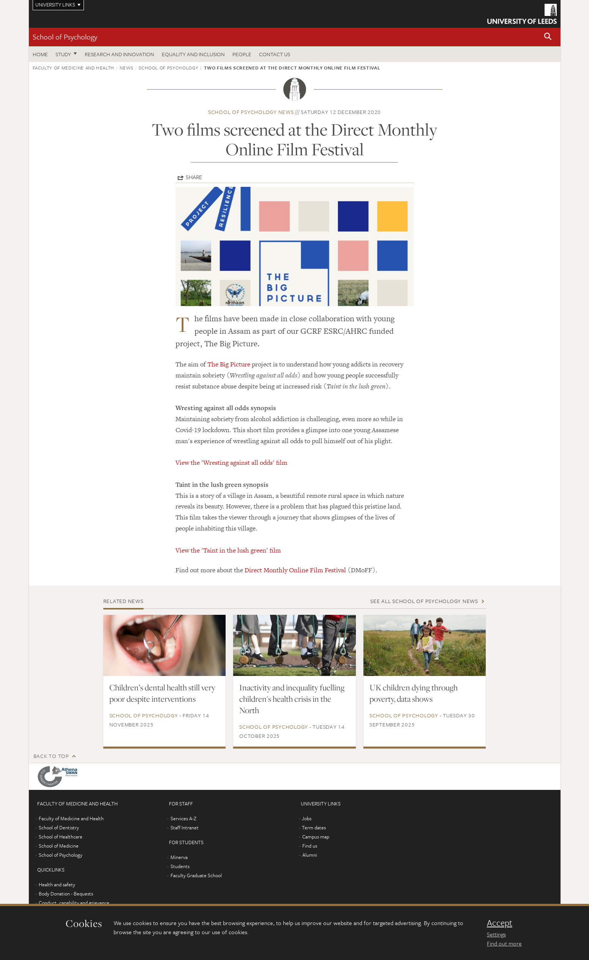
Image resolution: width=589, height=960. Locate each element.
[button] (548, 37)
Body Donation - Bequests (66, 893)
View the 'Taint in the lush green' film (228, 550)
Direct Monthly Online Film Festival (295, 570)
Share (194, 177)
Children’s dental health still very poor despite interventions (162, 693)
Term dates (314, 827)
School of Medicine (59, 845)
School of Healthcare (60, 836)
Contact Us (274, 54)
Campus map (315, 836)
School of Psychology (65, 37)
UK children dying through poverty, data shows (414, 693)
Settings (496, 934)
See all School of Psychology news (424, 601)
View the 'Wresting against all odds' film (231, 462)
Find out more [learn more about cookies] (504, 943)
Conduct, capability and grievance (74, 902)
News (126, 67)
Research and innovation (119, 54)
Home (40, 54)
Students (180, 866)
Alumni (309, 855)
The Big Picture (228, 364)
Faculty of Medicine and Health (74, 67)
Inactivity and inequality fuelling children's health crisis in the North (291, 699)
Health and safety (57, 884)
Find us (309, 845)
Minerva (179, 857)
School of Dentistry (59, 827)
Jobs (306, 818)
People (241, 54)
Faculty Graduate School (196, 875)
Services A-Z (183, 818)
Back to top (51, 756)
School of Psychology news (251, 112)
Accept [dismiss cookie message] (499, 922)
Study (63, 54)
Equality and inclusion (193, 54)
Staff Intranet (185, 827)
